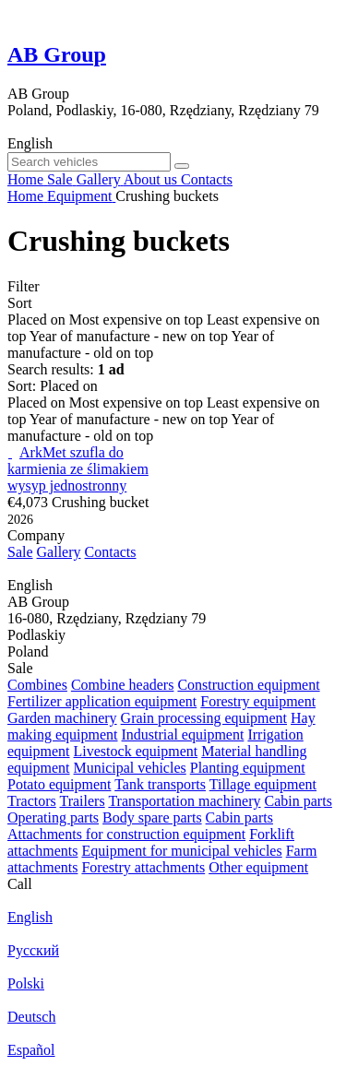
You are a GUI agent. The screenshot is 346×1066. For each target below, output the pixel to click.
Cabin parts (298, 801)
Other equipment (258, 867)
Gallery (59, 552)
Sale (20, 552)
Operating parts (53, 817)
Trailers (81, 801)
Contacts (111, 552)
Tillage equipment (262, 784)
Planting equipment (247, 768)
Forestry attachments (143, 867)
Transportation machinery (184, 801)
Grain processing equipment (204, 718)
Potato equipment (59, 784)
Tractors (31, 801)
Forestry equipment (258, 701)
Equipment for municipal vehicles (181, 851)
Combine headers (122, 685)
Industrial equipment (183, 734)
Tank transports (160, 784)
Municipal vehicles (130, 768)
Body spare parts (152, 817)
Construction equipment (248, 685)
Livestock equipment (136, 751)
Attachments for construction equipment (126, 834)
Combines (37, 685)
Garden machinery (62, 718)
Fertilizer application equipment (102, 701)
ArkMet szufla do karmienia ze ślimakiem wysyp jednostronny (78, 468)
